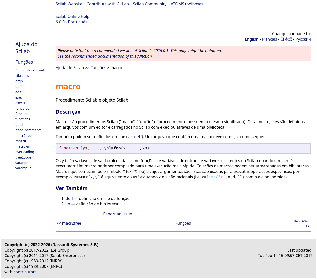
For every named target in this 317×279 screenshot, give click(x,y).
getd (19, 124)
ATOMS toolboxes (187, 4)
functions (22, 119)
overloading (24, 151)
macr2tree (23, 135)
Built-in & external (29, 70)
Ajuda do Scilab (26, 47)
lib (68, 204)
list (211, 177)
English (251, 39)
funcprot (22, 108)
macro (20, 141)
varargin (21, 162)
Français (269, 39)
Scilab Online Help (72, 16)
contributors (25, 272)
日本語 (286, 39)
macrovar (22, 146)
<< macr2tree (68, 223)
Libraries (22, 75)
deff (18, 86)
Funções (24, 62)
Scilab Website (69, 4)
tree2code (23, 157)
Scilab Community (149, 4)
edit (18, 92)
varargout (23, 168)
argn (19, 81)
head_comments (28, 130)
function (21, 113)
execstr (21, 102)
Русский (303, 39)
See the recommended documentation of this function (105, 56)
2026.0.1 (160, 50)
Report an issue (117, 214)
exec (19, 97)
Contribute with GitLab (108, 4)
